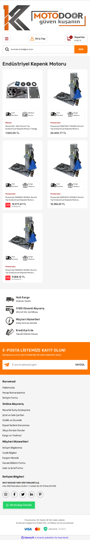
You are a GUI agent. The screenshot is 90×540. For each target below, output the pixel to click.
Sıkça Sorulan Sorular (13, 430)
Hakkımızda (8, 387)
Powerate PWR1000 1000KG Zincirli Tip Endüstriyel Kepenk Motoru (67, 198)
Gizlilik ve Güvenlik (12, 420)
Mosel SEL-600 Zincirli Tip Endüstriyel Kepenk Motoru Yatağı (21, 127)
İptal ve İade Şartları (13, 415)
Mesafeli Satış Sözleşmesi (16, 410)
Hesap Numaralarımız (13, 392)
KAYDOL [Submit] (80, 364)
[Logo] (45, 17)
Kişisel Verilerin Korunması (16, 425)
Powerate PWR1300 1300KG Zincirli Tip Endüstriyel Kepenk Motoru (67, 127)
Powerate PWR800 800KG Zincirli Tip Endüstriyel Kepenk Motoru (21, 198)
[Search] (45, 49)
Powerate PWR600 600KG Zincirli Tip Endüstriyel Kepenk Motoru (21, 271)
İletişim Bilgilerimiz (12, 447)
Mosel (8, 123)
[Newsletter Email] (37, 364)
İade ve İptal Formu (12, 468)
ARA (80, 49)
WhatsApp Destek (19, 505)
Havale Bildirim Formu (13, 463)
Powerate (55, 123)
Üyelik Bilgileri (9, 453)
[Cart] (76, 39)
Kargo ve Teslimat (12, 435)
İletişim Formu (10, 397)
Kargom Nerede (10, 458)
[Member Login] (38, 39)
